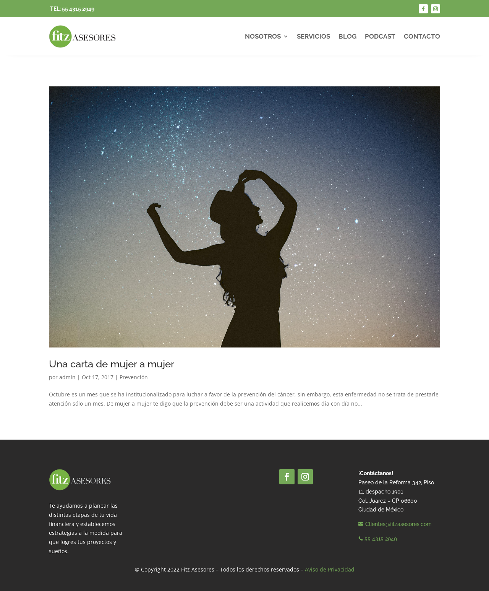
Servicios (313, 36)
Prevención (134, 377)
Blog (347, 36)
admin (67, 377)
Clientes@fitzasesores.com (398, 524)
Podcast (380, 36)
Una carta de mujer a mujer (111, 364)
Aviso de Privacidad (330, 569)
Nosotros (263, 36)
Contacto (422, 36)
